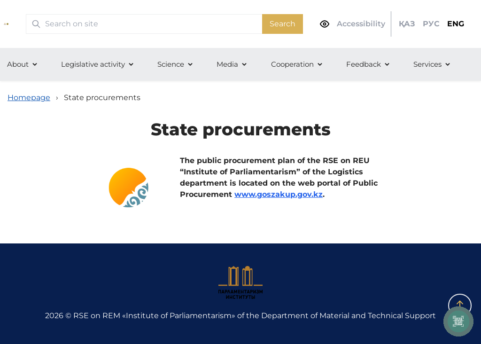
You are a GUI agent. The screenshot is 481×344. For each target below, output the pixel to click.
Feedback (363, 64)
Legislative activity (93, 64)
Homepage (29, 97)
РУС (431, 23)
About (18, 64)
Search (282, 23)
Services (427, 64)
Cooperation (292, 64)
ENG (455, 23)
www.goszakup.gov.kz (278, 194)
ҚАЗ (407, 23)
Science (170, 64)
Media (227, 64)
